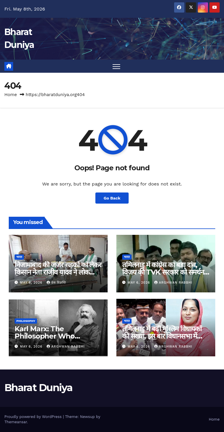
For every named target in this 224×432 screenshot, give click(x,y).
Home (10, 95)
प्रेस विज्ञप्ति (56, 282)
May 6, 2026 (32, 282)
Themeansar (15, 422)
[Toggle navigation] (116, 66)
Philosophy (25, 320)
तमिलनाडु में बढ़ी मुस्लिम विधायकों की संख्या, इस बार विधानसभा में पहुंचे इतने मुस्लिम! (162, 336)
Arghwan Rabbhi (173, 282)
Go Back (112, 198)
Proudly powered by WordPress (33, 416)
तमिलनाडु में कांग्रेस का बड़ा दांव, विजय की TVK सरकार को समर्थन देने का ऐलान (163, 272)
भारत (19, 256)
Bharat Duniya (38, 387)
